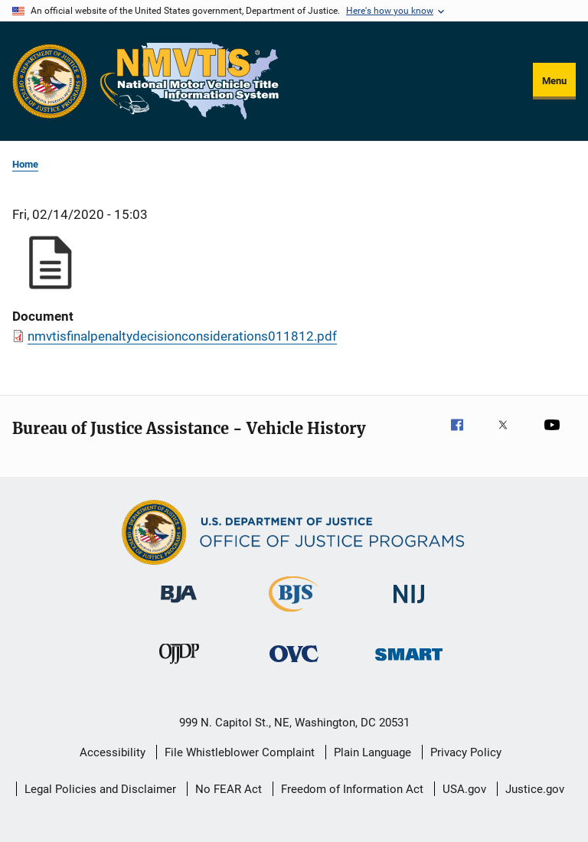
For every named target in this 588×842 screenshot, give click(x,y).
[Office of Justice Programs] (49, 81)
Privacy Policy (465, 752)
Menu (554, 80)
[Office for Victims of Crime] (294, 665)
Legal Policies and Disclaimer (100, 789)
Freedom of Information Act (352, 789)
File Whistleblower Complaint (240, 752)
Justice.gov (534, 789)
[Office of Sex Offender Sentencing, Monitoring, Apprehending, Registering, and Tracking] (409, 663)
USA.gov (464, 789)
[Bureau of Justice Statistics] (293, 614)
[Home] (190, 81)
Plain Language (372, 752)
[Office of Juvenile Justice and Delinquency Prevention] (179, 667)
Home (25, 164)
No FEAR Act (228, 789)
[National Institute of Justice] (409, 606)
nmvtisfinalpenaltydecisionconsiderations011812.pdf (182, 336)
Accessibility (112, 752)
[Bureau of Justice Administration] (179, 605)
